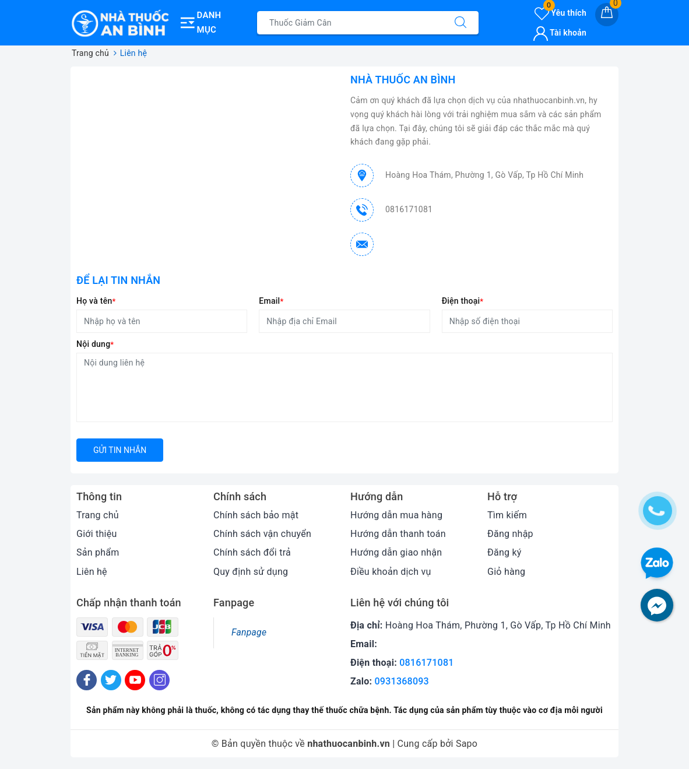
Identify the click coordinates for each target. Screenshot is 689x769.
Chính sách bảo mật (255, 515)
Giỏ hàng (506, 571)
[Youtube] (135, 680)
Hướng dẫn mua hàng (396, 515)
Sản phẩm (97, 552)
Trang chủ (97, 515)
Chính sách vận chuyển (262, 533)
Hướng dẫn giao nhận (396, 552)
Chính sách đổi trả (252, 552)
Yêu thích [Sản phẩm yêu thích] (560, 12)
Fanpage (248, 632)
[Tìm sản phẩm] (350, 22)
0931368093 (402, 681)
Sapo (466, 743)
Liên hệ (91, 571)
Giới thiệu (96, 533)
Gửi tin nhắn (119, 450)
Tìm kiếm (507, 515)
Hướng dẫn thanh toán (398, 533)
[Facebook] (86, 680)
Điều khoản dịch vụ (390, 571)
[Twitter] (111, 680)
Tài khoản (559, 32)
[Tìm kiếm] (460, 22)
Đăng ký (504, 552)
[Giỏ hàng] (606, 14)
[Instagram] (159, 680)
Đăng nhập (510, 533)
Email (271, 301)
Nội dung (95, 344)
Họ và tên (95, 301)
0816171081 (409, 209)
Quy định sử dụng (250, 571)
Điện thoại (463, 301)
